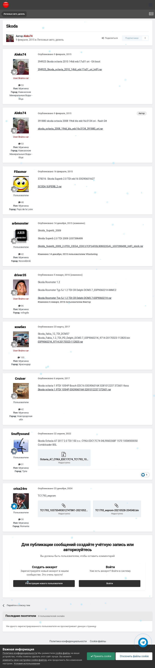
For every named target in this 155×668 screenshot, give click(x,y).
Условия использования (27, 663)
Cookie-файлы (98, 641)
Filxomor (20, 172)
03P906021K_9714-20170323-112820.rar (60, 341)
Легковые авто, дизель (50, 39)
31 (21, 464)
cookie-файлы (62, 653)
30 (21, 519)
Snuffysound (20, 434)
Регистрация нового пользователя (44, 583)
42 (21, 254)
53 (21, 85)
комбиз (20, 327)
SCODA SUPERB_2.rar (50, 186)
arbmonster (20, 223)
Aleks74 (20, 54)
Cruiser (20, 378)
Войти (109, 583)
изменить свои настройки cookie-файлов (25, 660)
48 (21, 202)
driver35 (20, 275)
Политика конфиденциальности (68, 641)
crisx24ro (20, 488)
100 (21, 357)
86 (21, 305)
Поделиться (110, 38)
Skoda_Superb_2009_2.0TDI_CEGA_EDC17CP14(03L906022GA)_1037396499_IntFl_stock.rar (90, 246)
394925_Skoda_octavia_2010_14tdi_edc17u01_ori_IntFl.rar (70, 69)
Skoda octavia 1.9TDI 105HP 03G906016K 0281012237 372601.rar (74, 389)
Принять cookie (101, 656)
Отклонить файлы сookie (134, 656)
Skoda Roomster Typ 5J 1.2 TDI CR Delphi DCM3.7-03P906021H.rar (75, 298)
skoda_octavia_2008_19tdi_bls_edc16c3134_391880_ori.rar (70, 128)
